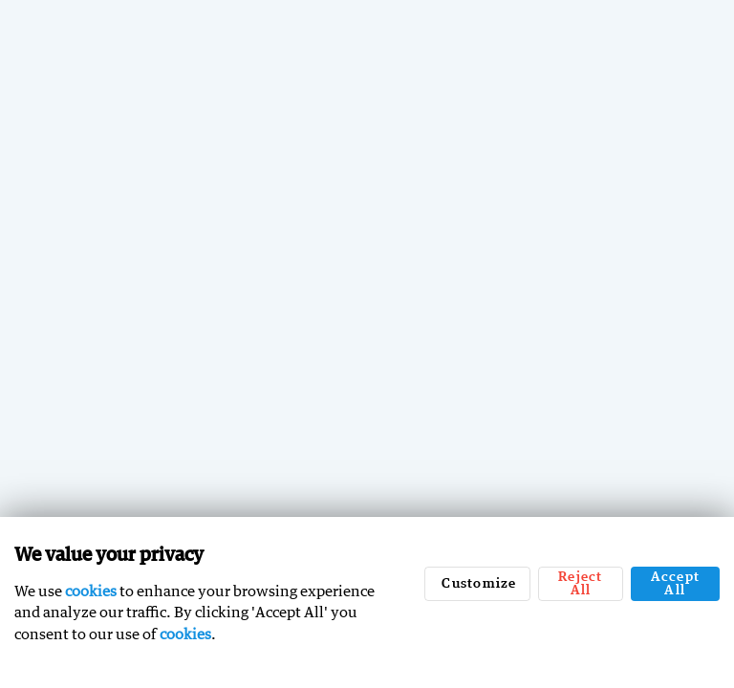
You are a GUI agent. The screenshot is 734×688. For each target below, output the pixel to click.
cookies (91, 590)
